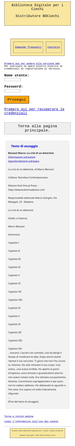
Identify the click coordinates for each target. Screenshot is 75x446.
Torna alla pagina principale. (37, 128)
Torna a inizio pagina (18, 416)
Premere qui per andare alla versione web (32, 63)
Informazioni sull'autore (21, 157)
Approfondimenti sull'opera (23, 161)
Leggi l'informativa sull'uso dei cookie (31, 421)
